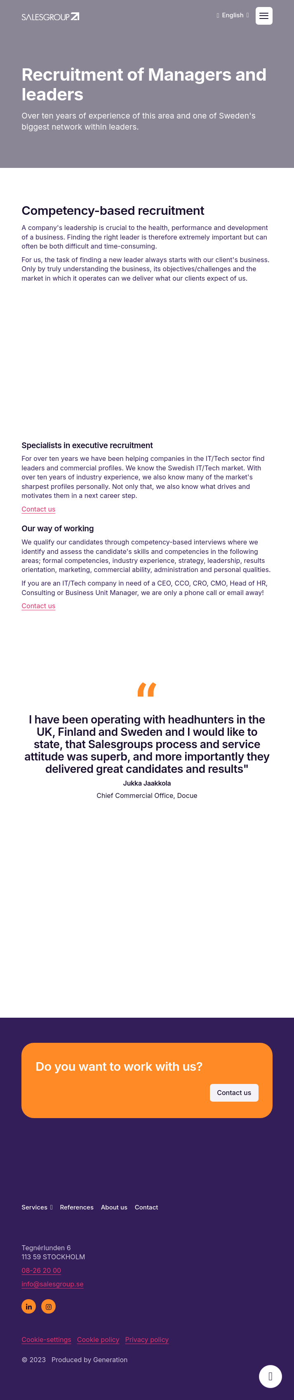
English (235, 15)
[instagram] (48, 1306)
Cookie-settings (46, 1339)
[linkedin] (28, 1306)
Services (37, 1207)
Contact (146, 1207)
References (77, 1207)
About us (114, 1207)
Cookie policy (98, 1339)
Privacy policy (147, 1339)
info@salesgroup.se (52, 1284)
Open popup (270, 1376)
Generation (110, 1360)
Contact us (38, 509)
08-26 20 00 (41, 1270)
